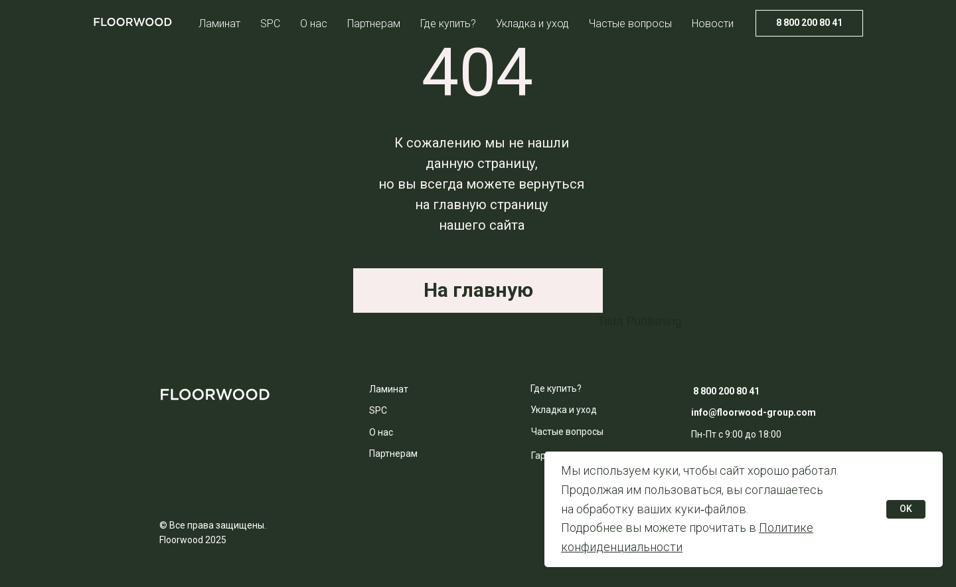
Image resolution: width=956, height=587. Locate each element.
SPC (270, 23)
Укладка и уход (532, 23)
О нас (313, 23)
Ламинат (219, 23)
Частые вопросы (630, 23)
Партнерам (373, 23)
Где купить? (448, 23)
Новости (713, 23)
